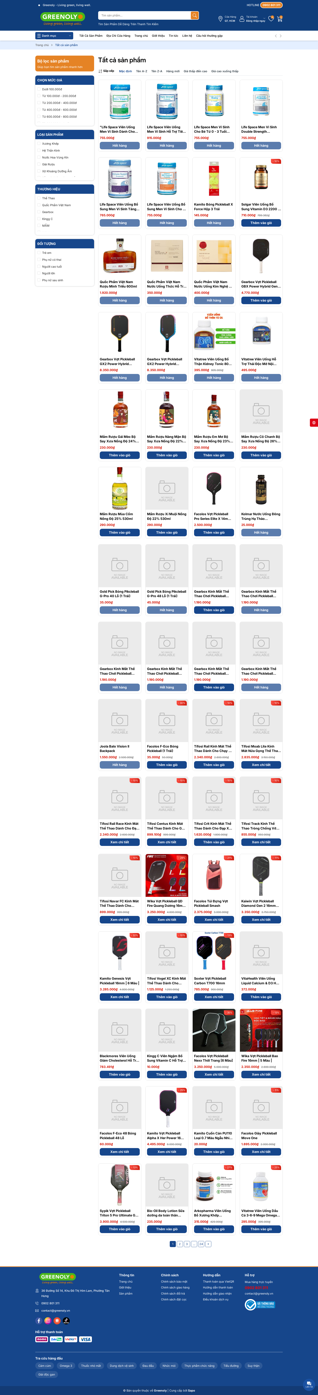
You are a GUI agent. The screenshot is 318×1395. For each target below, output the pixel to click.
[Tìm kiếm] (195, 15)
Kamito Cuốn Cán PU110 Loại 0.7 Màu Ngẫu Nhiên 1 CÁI (213, 1137)
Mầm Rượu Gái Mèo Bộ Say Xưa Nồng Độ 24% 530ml (118, 441)
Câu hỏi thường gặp (209, 35)
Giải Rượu (48, 164)
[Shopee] (57, 1320)
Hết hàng (120, 145)
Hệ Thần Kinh (51, 150)
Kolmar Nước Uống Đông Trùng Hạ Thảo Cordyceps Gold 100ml (260, 518)
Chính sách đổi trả (173, 1293)
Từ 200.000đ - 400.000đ (59, 102)
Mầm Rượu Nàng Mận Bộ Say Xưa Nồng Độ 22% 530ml (166, 441)
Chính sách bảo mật (174, 1281)
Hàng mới (173, 71)
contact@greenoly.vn (55, 1310)
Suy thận (253, 1365)
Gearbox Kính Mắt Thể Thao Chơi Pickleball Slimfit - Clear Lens (258, 673)
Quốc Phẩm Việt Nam (56, 205)
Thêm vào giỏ (261, 223)
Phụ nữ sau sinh (52, 280)
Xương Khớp (50, 143)
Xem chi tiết (261, 765)
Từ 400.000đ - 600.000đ (59, 109)
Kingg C (47, 219)
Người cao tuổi (52, 266)
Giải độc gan (46, 1374)
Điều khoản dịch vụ (215, 1299)
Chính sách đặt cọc (174, 1299)
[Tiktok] (66, 1320)
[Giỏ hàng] (280, 19)
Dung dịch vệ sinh (122, 1365)
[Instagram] (48, 1320)
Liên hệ (187, 35)
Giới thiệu (158, 35)
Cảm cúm (44, 1365)
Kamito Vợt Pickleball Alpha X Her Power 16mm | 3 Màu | (167, 1137)
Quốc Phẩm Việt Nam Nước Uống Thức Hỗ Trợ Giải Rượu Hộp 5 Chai (166, 286)
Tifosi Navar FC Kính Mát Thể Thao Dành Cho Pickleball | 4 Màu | (119, 905)
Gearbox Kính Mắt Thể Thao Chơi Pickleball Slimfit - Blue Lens (211, 673)
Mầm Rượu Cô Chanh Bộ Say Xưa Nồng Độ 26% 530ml (260, 441)
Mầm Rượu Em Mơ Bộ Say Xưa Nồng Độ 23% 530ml (212, 441)
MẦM (45, 225)
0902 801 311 (50, 1303)
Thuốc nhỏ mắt (91, 1365)
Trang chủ (141, 35)
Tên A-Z (141, 71)
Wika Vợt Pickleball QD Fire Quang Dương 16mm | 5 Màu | (166, 905)
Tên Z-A (156, 71)
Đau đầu (148, 1365)
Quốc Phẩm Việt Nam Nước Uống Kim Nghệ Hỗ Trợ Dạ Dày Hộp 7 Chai (213, 286)
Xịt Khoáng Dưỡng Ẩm (57, 171)
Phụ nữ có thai (51, 259)
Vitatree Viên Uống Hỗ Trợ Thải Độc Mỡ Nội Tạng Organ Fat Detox (258, 363)
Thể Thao (48, 198)
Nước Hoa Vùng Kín (55, 157)
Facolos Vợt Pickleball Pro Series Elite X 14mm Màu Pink (212, 518)
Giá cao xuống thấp (224, 71)
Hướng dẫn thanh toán (218, 1287)
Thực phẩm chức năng (199, 1365)
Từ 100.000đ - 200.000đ (59, 96)
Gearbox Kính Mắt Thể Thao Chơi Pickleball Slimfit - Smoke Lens (211, 596)
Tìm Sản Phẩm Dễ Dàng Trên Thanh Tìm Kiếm (128, 24)
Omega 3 (66, 1365)
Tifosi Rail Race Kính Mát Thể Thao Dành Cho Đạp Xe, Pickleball (119, 828)
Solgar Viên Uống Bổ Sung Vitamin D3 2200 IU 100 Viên (261, 208)
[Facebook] (38, 1320)
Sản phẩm (125, 1293)
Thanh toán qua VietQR (218, 1281)
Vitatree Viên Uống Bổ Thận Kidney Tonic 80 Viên (211, 363)
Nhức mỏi (169, 1365)
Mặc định (125, 71)
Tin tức (173, 35)
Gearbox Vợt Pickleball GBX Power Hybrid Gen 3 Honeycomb (260, 286)
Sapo (191, 1390)
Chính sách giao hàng (175, 1287)
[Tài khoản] (252, 19)
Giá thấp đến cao (195, 71)
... (194, 1244)
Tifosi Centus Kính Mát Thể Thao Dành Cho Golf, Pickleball (167, 828)
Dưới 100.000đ (52, 89)
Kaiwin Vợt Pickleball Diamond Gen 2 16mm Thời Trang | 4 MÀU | (258, 905)
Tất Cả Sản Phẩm (90, 35)
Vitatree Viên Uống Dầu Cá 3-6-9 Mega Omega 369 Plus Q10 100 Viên (259, 1215)
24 (201, 1244)
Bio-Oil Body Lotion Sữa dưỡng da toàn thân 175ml (165, 1215)
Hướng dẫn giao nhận (217, 1293)
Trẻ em (46, 252)
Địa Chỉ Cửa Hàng (118, 35)
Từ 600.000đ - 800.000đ (59, 116)
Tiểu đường (231, 1365)
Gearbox (48, 212)
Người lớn (48, 273)
